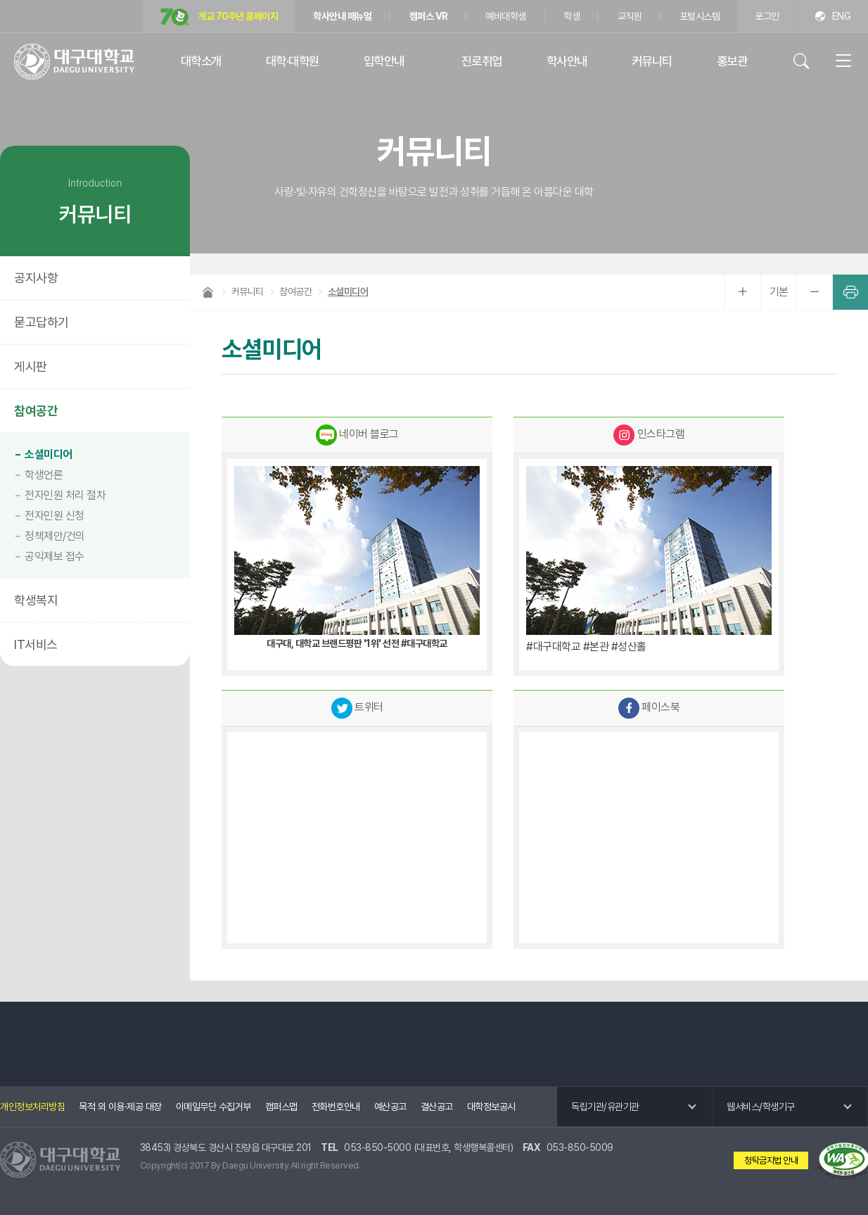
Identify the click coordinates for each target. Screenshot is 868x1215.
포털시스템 (699, 16)
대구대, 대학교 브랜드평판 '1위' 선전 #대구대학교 (357, 643)
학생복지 (36, 600)
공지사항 (36, 277)
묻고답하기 (41, 322)
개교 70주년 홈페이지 (219, 17)
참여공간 (36, 410)
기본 (779, 291)
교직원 (630, 16)
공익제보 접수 (54, 556)
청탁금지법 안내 (771, 1160)
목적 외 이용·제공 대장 (120, 1106)
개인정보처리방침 (32, 1106)
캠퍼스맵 (281, 1106)
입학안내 (384, 60)
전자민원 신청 (54, 515)
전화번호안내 (336, 1106)
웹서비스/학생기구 (761, 1106)
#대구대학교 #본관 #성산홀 (586, 646)
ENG (841, 16)
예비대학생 (505, 16)
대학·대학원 (292, 60)
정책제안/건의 (55, 536)
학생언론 (44, 474)
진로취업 (481, 60)
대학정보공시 (491, 1106)
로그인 (767, 16)
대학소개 (201, 60)
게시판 (30, 366)
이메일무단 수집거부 (213, 1106)
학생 (571, 16)
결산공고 (437, 1106)
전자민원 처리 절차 (65, 495)
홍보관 (732, 60)
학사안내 (567, 60)
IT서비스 (36, 644)
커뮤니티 (652, 60)
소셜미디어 (48, 454)
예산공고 (390, 1106)
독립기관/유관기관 (605, 1106)
